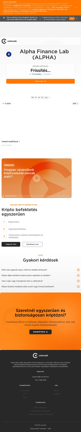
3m (33, 97)
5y (42, 97)
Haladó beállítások (11, 141)
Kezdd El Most (40, 332)
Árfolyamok (24, 390)
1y (36, 97)
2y (39, 97)
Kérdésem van (32, 244)
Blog (25, 397)
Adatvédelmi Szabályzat (40, 411)
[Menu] (77, 41)
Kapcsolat (40, 81)
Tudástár (56, 394)
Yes (72, 18)
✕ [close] (76, 18)
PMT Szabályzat (40, 408)
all (46, 97)
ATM (25, 394)
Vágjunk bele (10, 244)
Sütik (49, 428)
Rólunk (56, 390)
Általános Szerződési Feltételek (40, 414)
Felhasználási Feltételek (38, 428)
